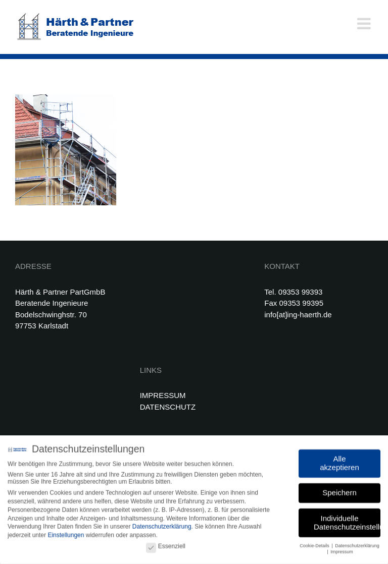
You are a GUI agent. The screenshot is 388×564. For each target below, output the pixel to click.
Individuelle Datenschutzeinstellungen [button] (347, 520)
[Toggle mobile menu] (365, 23)
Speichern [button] (339, 491)
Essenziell (165, 544)
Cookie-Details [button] (315, 543)
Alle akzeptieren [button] (339, 461)
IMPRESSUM (163, 395)
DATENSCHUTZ (168, 407)
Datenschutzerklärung (161, 525)
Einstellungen (65, 533)
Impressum (341, 550)
